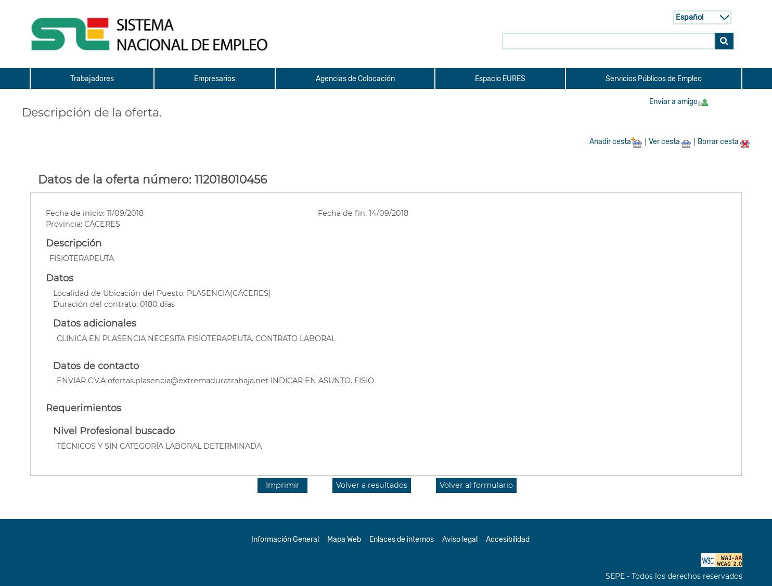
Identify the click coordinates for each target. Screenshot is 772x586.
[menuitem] (91, 78)
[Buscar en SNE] (608, 40)
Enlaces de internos (401, 539)
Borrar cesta (724, 141)
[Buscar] (724, 40)
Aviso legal (460, 539)
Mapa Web (344, 539)
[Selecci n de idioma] (702, 17)
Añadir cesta (615, 141)
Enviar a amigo (679, 101)
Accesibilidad (508, 539)
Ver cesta (670, 141)
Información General (285, 539)
